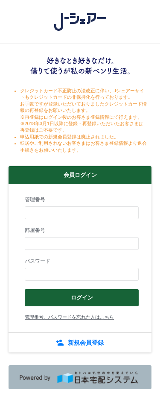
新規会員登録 (86, 343)
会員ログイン (80, 175)
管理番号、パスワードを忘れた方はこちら (69, 317)
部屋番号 (35, 230)
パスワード (37, 261)
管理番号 (35, 199)
